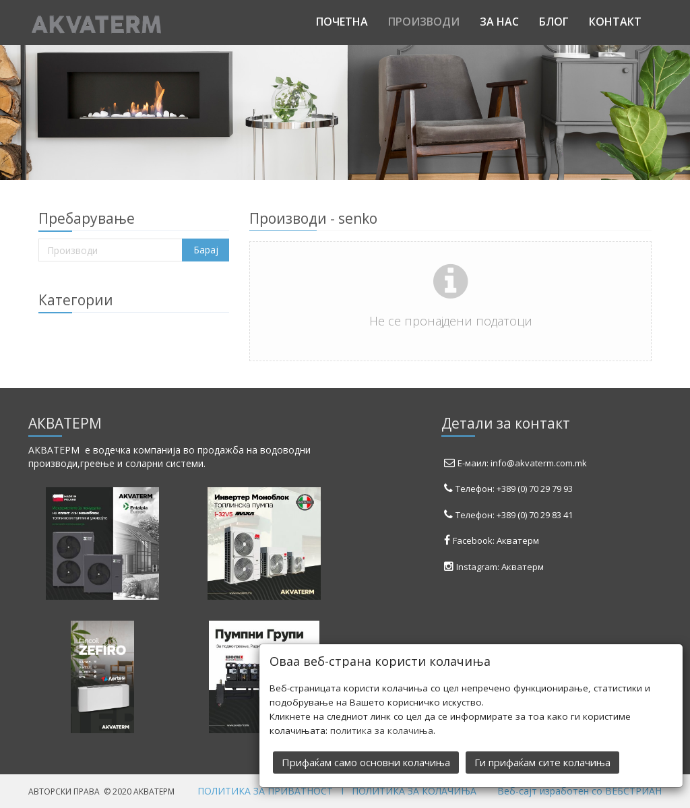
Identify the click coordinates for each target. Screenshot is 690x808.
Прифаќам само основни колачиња (366, 761)
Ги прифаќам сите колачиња (542, 761)
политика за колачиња (381, 730)
